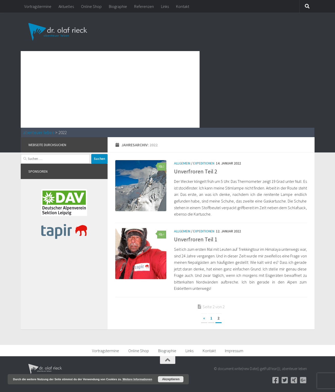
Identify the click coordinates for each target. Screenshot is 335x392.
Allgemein (182, 163)
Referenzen (144, 6)
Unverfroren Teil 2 (195, 171)
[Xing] (294, 380)
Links (165, 6)
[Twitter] (284, 380)
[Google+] (303, 380)
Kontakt (182, 6)
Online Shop (91, 6)
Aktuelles (66, 6)
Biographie (118, 6)
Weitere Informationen (137, 379)
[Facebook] (275, 380)
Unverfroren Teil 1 (195, 239)
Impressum (234, 350)
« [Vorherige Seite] (204, 317)
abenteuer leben (38, 132)
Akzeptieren (170, 379)
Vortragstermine (37, 6)
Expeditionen (203, 163)
